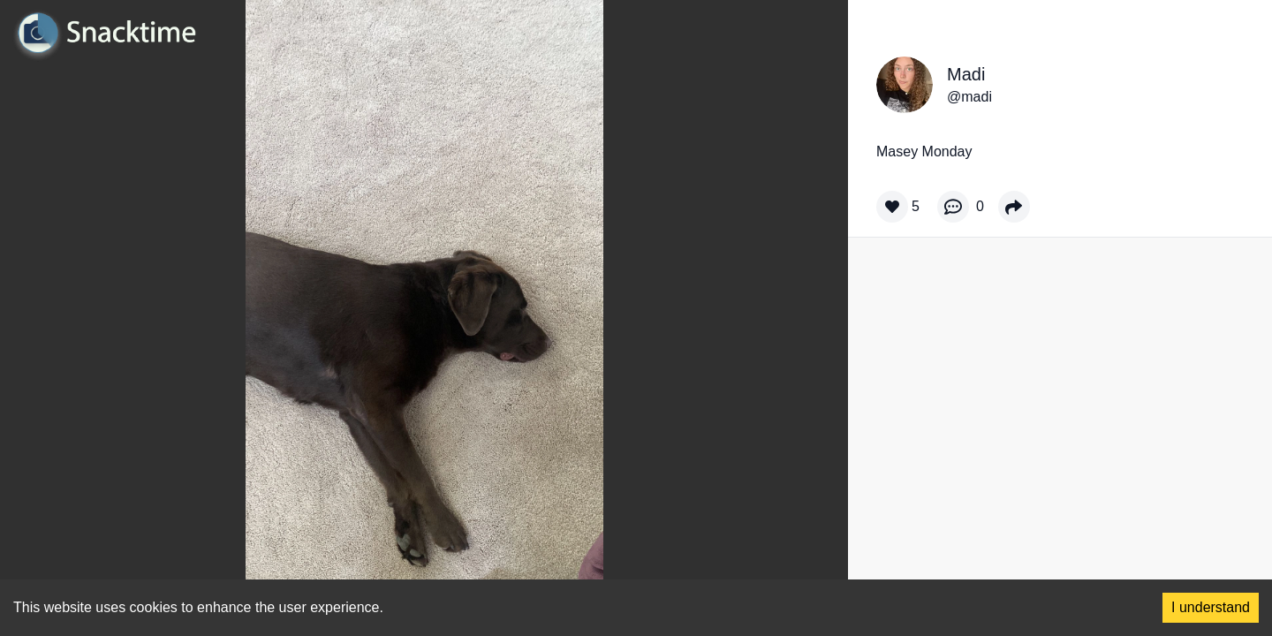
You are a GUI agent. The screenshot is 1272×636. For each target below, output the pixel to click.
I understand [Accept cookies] (1210, 607)
